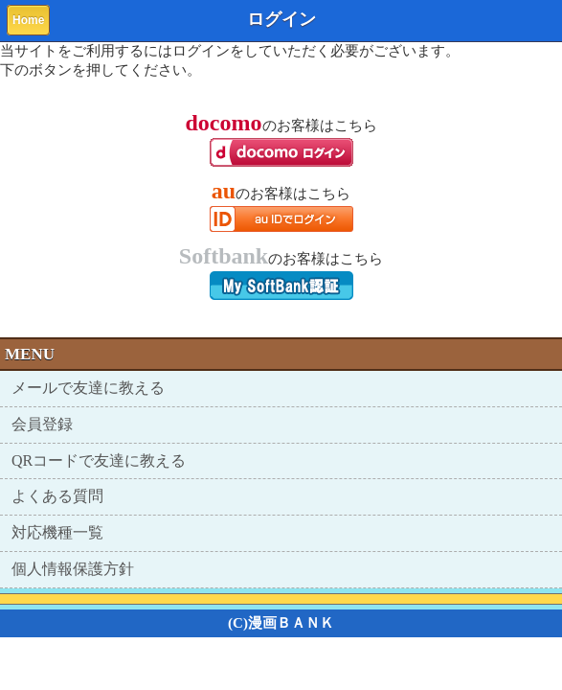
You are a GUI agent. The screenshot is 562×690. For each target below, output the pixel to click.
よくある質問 (57, 496)
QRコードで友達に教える (98, 460)
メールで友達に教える (88, 388)
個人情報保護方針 (72, 569)
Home (28, 20)
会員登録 (42, 424)
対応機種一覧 (57, 532)
